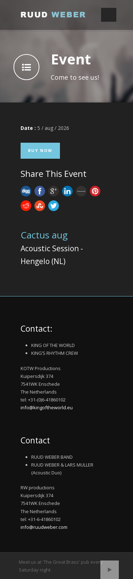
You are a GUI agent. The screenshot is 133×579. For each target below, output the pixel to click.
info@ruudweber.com (44, 527)
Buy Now (40, 150)
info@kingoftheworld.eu (47, 407)
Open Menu (108, 15)
